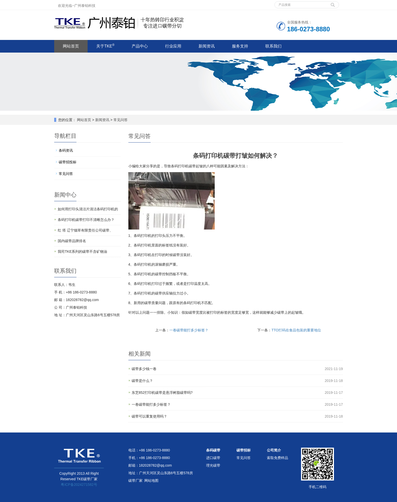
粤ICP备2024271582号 (79, 485)
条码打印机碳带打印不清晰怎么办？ (86, 220)
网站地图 (151, 480)
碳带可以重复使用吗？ (149, 416)
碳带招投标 (67, 162)
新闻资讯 (206, 46)
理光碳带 (213, 465)
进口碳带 (213, 458)
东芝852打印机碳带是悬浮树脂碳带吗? (162, 393)
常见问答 (120, 120)
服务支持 (240, 46)
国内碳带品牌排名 (72, 241)
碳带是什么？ (142, 381)
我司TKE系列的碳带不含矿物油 (82, 251)
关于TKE (105, 45)
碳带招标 (243, 450)
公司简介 (274, 450)
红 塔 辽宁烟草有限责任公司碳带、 (85, 230)
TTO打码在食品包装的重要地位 (296, 330)
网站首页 (71, 46)
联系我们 (273, 46)
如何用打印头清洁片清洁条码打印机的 (88, 209)
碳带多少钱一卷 (144, 369)
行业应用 (173, 46)
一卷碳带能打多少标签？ (188, 330)
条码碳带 (213, 450)
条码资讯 (66, 150)
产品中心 (140, 46)
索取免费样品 (277, 458)
